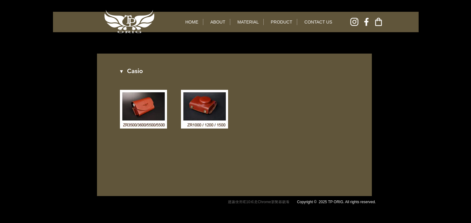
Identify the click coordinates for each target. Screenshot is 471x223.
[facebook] (366, 21)
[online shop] (378, 21)
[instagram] (354, 21)
